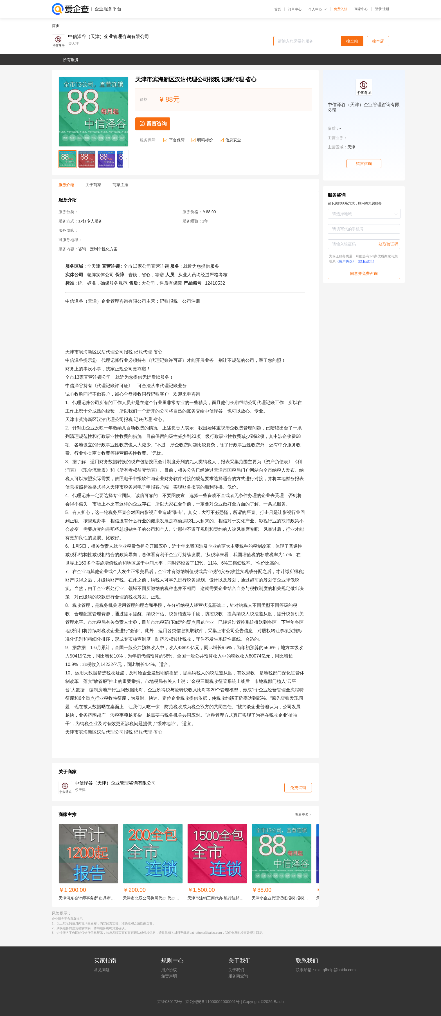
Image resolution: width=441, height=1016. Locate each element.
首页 (277, 9)
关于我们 (236, 970)
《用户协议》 (346, 261)
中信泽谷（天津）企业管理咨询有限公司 (108, 36)
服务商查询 (238, 976)
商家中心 (361, 9)
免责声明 (169, 976)
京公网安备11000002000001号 (212, 1001)
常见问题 (102, 970)
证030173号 (171, 1001)
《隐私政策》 (366, 261)
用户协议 (169, 970)
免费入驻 (340, 9)
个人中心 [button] (318, 9)
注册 (385, 9)
